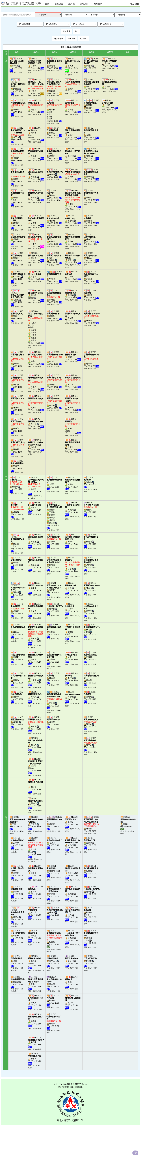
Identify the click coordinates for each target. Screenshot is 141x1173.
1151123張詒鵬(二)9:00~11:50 (36, 63)
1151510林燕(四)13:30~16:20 (71, 588)
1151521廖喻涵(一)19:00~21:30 (17, 916)
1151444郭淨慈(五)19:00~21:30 (92, 891)
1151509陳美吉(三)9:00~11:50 (54, 194)
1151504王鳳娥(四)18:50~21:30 (71, 822)
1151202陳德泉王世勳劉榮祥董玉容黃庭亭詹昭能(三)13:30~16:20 (54, 515)
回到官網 (98, 4)
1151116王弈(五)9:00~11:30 (91, 84)
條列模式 (71, 39)
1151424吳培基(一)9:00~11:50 (18, 239)
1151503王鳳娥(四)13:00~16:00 (72, 508)
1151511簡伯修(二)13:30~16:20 (35, 588)
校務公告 (59, 4)
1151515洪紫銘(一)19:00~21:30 (17, 891)
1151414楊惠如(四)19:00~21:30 (72, 893)
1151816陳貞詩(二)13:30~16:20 (35, 696)
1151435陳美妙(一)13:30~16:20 (17, 562)
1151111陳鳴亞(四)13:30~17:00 (72, 540)
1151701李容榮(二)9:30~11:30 (36, 423)
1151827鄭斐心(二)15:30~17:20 (35, 803)
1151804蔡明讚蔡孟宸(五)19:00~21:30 (91, 938)
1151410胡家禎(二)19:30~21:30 (34, 1058)
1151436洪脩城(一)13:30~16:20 (18, 591)
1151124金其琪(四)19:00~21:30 (72, 844)
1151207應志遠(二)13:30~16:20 (34, 507)
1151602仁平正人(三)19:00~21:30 (53, 961)
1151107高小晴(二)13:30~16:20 (36, 485)
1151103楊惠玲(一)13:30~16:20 (17, 484)
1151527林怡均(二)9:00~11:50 (36, 240)
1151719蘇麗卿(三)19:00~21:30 (54, 1021)
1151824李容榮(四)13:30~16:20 (71, 678)
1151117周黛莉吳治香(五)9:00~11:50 (91, 105)
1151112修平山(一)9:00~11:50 (18, 135)
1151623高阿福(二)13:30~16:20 (35, 634)
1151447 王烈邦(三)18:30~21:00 (54, 843)
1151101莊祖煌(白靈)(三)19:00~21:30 (53, 871)
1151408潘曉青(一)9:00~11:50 (17, 222)
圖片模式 (83, 39)
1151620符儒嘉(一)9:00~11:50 (17, 298)
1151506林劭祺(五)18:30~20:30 (91, 824)
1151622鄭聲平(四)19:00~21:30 (71, 961)
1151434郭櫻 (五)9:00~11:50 (91, 153)
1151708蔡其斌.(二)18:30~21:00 (35, 891)
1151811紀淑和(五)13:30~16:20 (90, 657)
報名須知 (84, 4)
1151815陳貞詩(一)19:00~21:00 (18, 982)
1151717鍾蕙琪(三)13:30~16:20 (53, 678)
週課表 (71, 4)
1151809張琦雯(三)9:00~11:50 (54, 296)
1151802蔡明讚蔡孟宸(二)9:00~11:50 (36, 295)
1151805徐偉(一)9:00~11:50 (17, 316)
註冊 (137, 4)
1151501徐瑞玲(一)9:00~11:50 (17, 258)
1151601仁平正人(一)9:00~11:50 (18, 276)
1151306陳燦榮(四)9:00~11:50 (73, 199)
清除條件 (66, 31)
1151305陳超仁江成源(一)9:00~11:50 (17, 198)
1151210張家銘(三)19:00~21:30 (54, 893)
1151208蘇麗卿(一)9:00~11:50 (18, 177)
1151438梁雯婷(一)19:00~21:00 (17, 843)
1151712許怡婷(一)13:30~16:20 (17, 696)
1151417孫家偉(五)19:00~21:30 (90, 843)
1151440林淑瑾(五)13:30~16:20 (92, 588)
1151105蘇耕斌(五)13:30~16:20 (91, 508)
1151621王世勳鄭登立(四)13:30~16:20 (72, 632)
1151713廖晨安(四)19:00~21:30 (71, 982)
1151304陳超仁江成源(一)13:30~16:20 (17, 544)
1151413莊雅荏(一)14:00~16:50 (17, 722)
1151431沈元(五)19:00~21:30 (91, 871)
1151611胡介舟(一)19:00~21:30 (18, 935)
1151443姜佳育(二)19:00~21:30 (34, 912)
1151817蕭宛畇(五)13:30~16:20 (90, 696)
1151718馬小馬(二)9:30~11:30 (36, 445)
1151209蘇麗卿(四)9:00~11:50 (73, 174)
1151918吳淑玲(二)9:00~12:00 (36, 403)
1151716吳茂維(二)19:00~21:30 (36, 1042)
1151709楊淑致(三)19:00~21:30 (53, 1000)
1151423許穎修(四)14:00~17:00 (72, 696)
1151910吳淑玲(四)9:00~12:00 (73, 403)
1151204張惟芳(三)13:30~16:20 (54, 540)
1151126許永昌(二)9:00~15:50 (36, 87)
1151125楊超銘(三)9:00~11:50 (54, 87)
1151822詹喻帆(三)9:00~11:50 (54, 315)
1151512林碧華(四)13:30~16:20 (71, 609)
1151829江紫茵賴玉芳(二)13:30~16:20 (35, 766)
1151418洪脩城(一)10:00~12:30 (18, 88)
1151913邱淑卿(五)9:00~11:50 (91, 359)
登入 (132, 4)
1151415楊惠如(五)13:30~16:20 (91, 540)
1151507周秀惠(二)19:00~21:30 (34, 935)
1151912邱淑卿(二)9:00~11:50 (36, 382)
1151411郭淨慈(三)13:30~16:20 (55, 609)
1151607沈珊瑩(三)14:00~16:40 (53, 722)
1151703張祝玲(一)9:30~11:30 (17, 466)
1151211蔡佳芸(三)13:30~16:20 (54, 589)
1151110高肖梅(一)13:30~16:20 (18, 510)
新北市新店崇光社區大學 (21, 3)
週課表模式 (58, 39)
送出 (76, 31)
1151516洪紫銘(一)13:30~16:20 (18, 657)
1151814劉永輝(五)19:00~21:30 (90, 961)
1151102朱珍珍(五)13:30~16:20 (90, 482)
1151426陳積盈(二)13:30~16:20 (35, 540)
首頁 (47, 4)
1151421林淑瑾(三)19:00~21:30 (55, 912)
